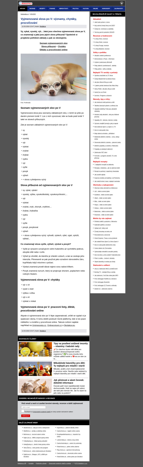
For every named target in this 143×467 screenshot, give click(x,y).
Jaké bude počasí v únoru (102, 22)
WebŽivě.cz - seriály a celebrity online (35, 431)
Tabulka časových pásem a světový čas (106, 105)
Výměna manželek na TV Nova (103, 75)
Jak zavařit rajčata (99, 174)
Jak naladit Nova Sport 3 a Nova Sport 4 (106, 241)
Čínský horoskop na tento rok (103, 231)
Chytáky (62, 46)
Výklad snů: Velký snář (101, 228)
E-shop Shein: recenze (101, 42)
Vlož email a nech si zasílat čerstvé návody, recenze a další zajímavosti (52, 403)
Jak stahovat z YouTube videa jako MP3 (106, 275)
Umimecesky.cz (39, 325)
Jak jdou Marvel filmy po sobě (103, 82)
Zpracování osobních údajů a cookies (60, 463)
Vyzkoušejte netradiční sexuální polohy (106, 251)
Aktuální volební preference (102, 55)
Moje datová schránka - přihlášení (104, 133)
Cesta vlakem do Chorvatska (102, 248)
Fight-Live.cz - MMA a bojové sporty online (36, 437)
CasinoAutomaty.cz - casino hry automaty (69, 443)
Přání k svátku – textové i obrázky (104, 258)
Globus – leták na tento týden (103, 208)
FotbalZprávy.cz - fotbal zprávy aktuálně (35, 441)
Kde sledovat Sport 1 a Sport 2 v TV (105, 127)
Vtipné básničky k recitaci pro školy (104, 261)
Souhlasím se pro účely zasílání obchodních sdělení (49, 412)
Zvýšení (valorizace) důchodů (103, 62)
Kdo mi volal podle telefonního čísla (105, 245)
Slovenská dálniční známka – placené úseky (107, 142)
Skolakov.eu (69, 325)
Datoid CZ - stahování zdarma (103, 289)
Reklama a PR (22, 463)
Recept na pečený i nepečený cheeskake (106, 171)
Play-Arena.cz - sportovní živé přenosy (68, 450)
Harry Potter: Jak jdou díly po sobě (104, 89)
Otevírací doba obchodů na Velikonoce (105, 188)
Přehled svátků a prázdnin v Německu (105, 221)
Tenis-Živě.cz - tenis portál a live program (36, 447)
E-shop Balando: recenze (101, 49)
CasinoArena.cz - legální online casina (68, 431)
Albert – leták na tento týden (102, 198)
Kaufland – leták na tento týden (103, 194)
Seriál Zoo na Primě (100, 92)
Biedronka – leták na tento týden (104, 211)
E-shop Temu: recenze (101, 39)
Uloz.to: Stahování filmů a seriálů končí (106, 269)
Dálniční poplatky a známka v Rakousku (106, 146)
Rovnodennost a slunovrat (102, 235)
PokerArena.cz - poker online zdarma (68, 446)
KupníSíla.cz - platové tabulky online (67, 427)
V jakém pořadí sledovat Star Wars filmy (106, 85)
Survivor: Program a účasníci (103, 95)
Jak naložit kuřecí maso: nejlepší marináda (107, 181)
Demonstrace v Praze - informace (104, 59)
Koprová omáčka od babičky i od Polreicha (107, 178)
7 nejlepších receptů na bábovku (104, 164)
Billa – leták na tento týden (102, 201)
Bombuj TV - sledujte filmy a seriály (104, 272)
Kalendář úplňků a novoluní (102, 225)
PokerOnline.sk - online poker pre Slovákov (70, 456)
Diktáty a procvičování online (53, 50)
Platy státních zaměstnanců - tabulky (105, 65)
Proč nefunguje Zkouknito (102, 282)
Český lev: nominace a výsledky (103, 29)
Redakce (43, 26)
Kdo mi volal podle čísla (101, 130)
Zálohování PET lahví (100, 152)
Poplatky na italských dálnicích (103, 149)
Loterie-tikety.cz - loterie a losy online (68, 440)
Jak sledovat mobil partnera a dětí (104, 102)
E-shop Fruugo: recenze (101, 45)
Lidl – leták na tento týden (102, 191)
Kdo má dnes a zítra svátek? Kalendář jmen (107, 255)
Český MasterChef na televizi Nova (104, 79)
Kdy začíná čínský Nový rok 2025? (104, 25)
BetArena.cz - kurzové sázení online (34, 434)
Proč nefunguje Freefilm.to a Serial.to (105, 279)
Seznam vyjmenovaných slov (53, 43)
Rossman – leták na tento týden (103, 215)
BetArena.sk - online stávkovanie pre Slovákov (37, 451)
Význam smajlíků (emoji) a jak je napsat (106, 123)
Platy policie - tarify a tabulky (102, 69)
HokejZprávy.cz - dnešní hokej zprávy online (37, 444)
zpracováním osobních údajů (41, 412)
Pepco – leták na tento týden (102, 205)
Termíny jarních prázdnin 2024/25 (104, 32)
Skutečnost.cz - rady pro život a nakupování (37, 427)
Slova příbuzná (48, 46)
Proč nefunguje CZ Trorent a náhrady (105, 285)
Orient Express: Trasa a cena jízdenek (105, 238)
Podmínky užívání (41, 463)
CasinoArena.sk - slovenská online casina (69, 453)
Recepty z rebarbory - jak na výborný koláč (107, 168)
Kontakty (31, 463)
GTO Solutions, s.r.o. (81, 463)
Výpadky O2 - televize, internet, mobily (105, 120)
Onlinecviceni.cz (54, 325)
